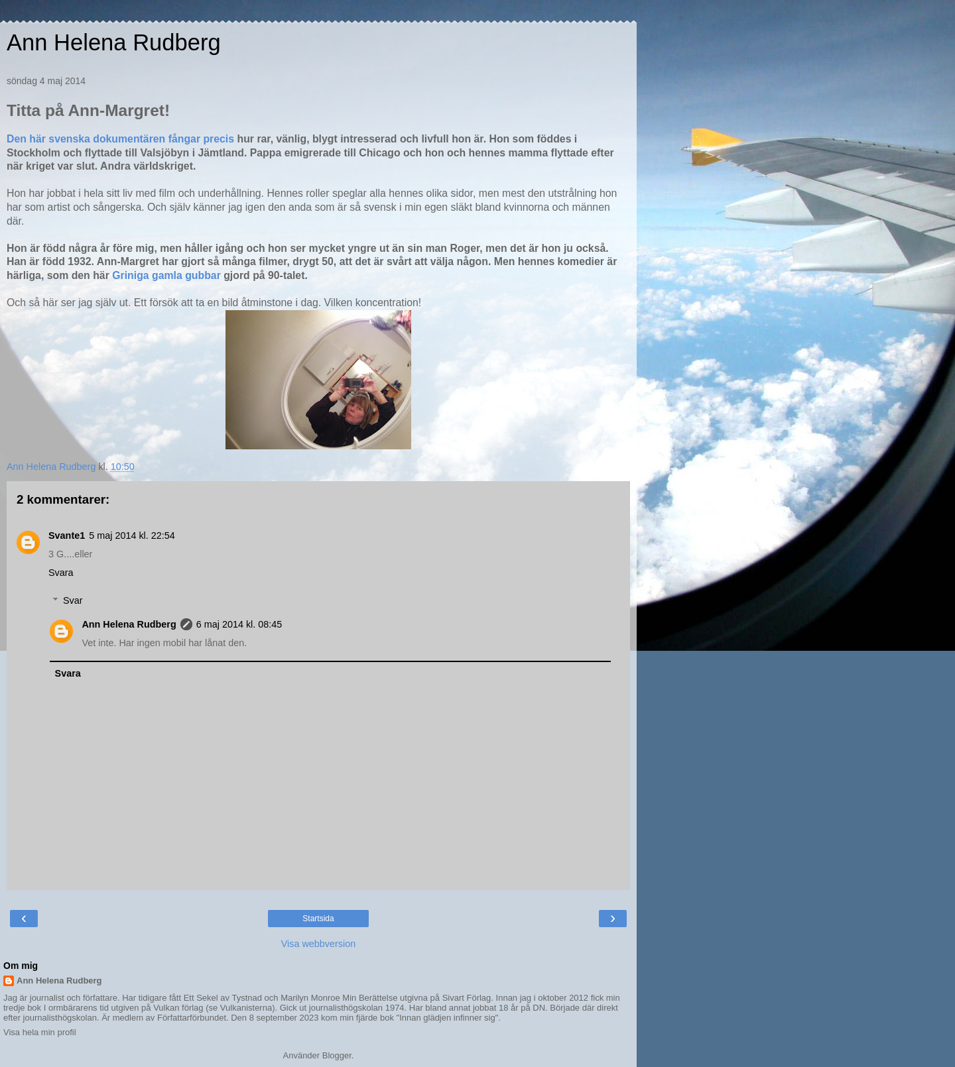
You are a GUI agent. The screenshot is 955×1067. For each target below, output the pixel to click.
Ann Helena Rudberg (114, 42)
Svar (73, 600)
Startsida (318, 918)
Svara (61, 572)
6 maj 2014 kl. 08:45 (239, 624)
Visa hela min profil (39, 1032)
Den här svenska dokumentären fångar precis (122, 138)
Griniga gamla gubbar (167, 275)
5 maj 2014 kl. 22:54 (132, 535)
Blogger (336, 1055)
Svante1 (66, 535)
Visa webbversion (318, 943)
